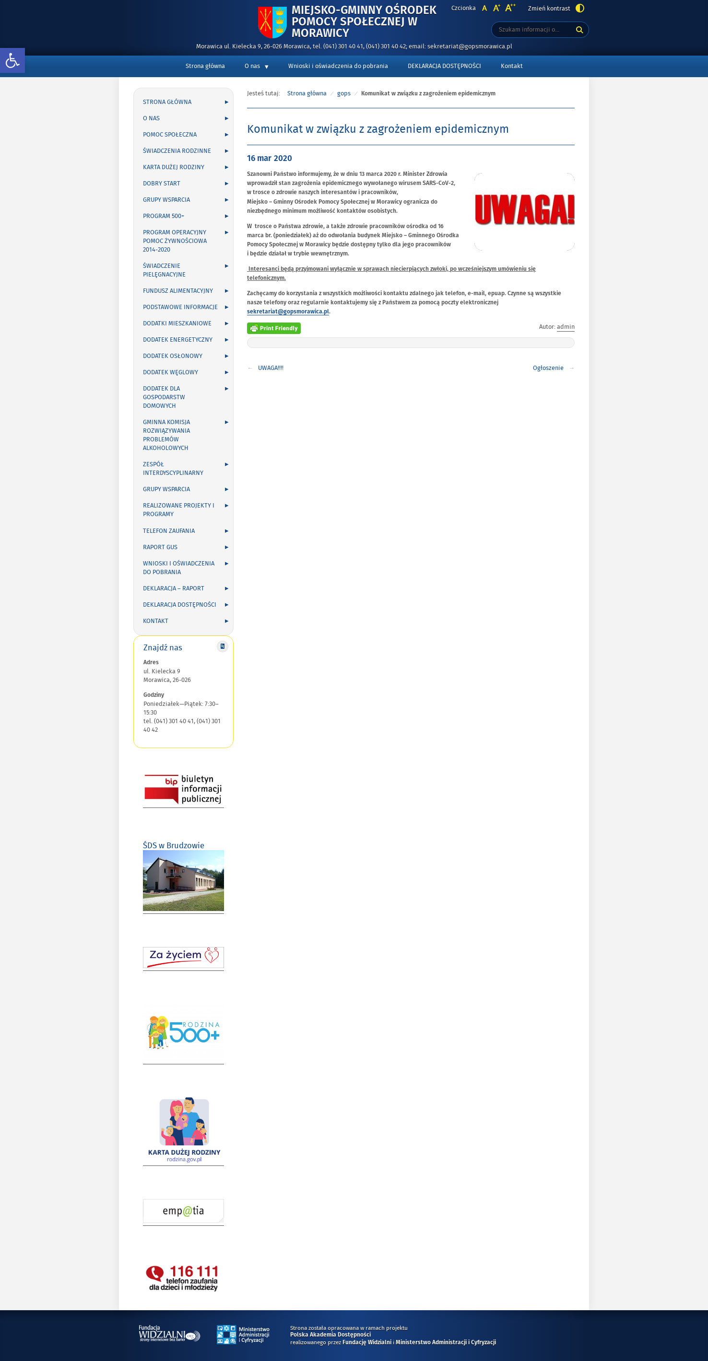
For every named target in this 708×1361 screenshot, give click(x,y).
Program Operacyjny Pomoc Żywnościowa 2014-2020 (175, 241)
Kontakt (512, 66)
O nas (252, 66)
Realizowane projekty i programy (178, 510)
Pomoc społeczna (170, 134)
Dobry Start (161, 183)
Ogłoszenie (548, 368)
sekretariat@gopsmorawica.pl (288, 312)
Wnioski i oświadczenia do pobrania (338, 66)
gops (344, 93)
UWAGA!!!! (270, 368)
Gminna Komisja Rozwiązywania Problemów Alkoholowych (166, 435)
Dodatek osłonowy (172, 356)
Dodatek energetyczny (177, 339)
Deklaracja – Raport (173, 588)
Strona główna (205, 66)
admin (566, 327)
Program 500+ (163, 216)
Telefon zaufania (169, 531)
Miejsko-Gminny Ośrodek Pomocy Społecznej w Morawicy (364, 22)
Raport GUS (160, 547)
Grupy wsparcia (166, 200)
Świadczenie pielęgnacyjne (164, 270)
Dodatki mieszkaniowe (177, 323)
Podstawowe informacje (180, 307)
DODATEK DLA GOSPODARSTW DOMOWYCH (164, 397)
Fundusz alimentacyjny (178, 291)
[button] (12, 60)
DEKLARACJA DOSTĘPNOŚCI (444, 66)
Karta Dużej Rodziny (173, 167)
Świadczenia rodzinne (177, 151)
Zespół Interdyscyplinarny (173, 468)
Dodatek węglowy (170, 372)
